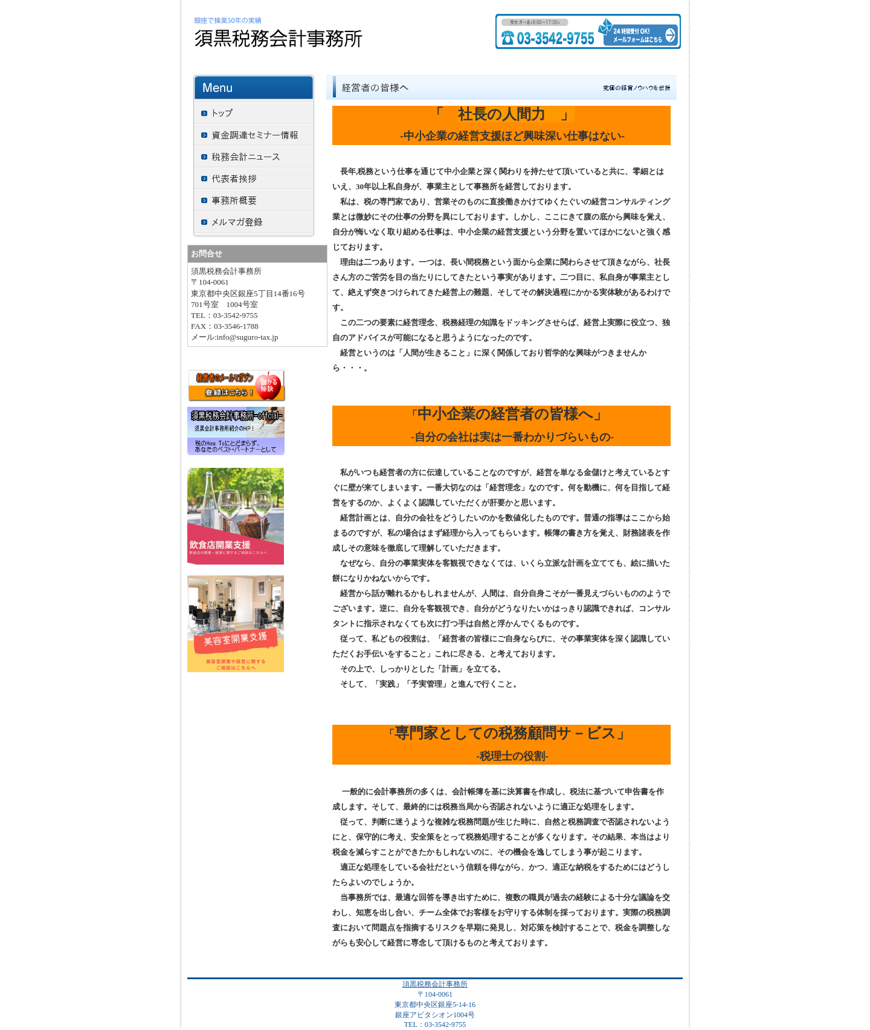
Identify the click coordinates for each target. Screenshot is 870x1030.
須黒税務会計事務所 (435, 984)
